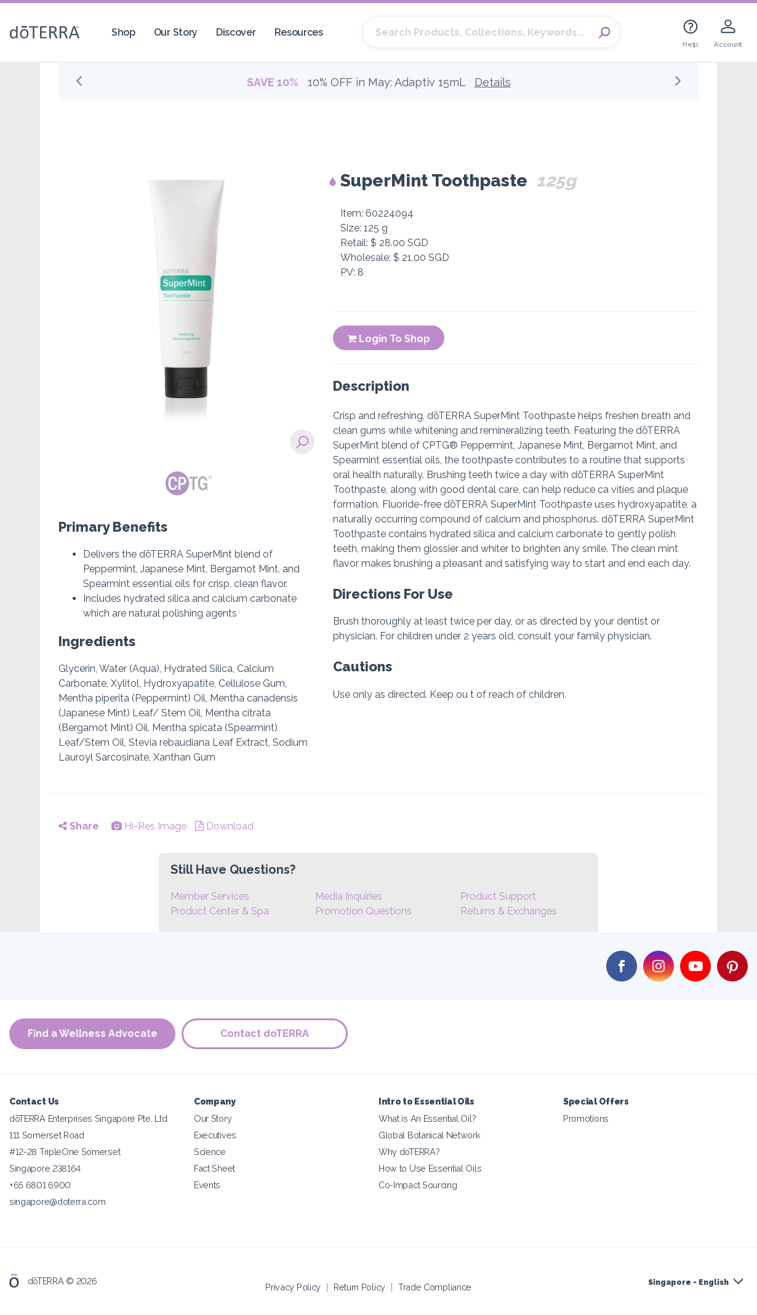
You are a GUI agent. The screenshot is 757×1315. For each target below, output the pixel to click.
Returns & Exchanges (508, 911)
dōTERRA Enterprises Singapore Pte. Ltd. (89, 1118)
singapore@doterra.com (57, 1201)
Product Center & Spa (219, 911)
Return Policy (359, 1287)
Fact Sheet (214, 1168)
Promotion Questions (363, 911)
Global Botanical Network (429, 1135)
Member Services (209, 896)
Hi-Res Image (148, 826)
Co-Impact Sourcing (417, 1185)
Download (224, 826)
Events (207, 1185)
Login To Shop (388, 339)
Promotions (586, 1118)
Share (78, 826)
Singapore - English (688, 1282)
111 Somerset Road (46, 1135)
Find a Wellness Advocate (93, 1033)
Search (604, 32)
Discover (236, 32)
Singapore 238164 (45, 1168)
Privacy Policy (293, 1287)
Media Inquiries (348, 896)
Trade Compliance (434, 1287)
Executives (215, 1135)
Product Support (498, 896)
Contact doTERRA (264, 1033)
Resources (298, 32)
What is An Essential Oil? (427, 1118)
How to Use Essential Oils (429, 1168)
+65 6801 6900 (40, 1185)
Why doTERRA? (408, 1151)
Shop (123, 32)
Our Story (176, 32)
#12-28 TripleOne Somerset (64, 1151)
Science (210, 1151)
